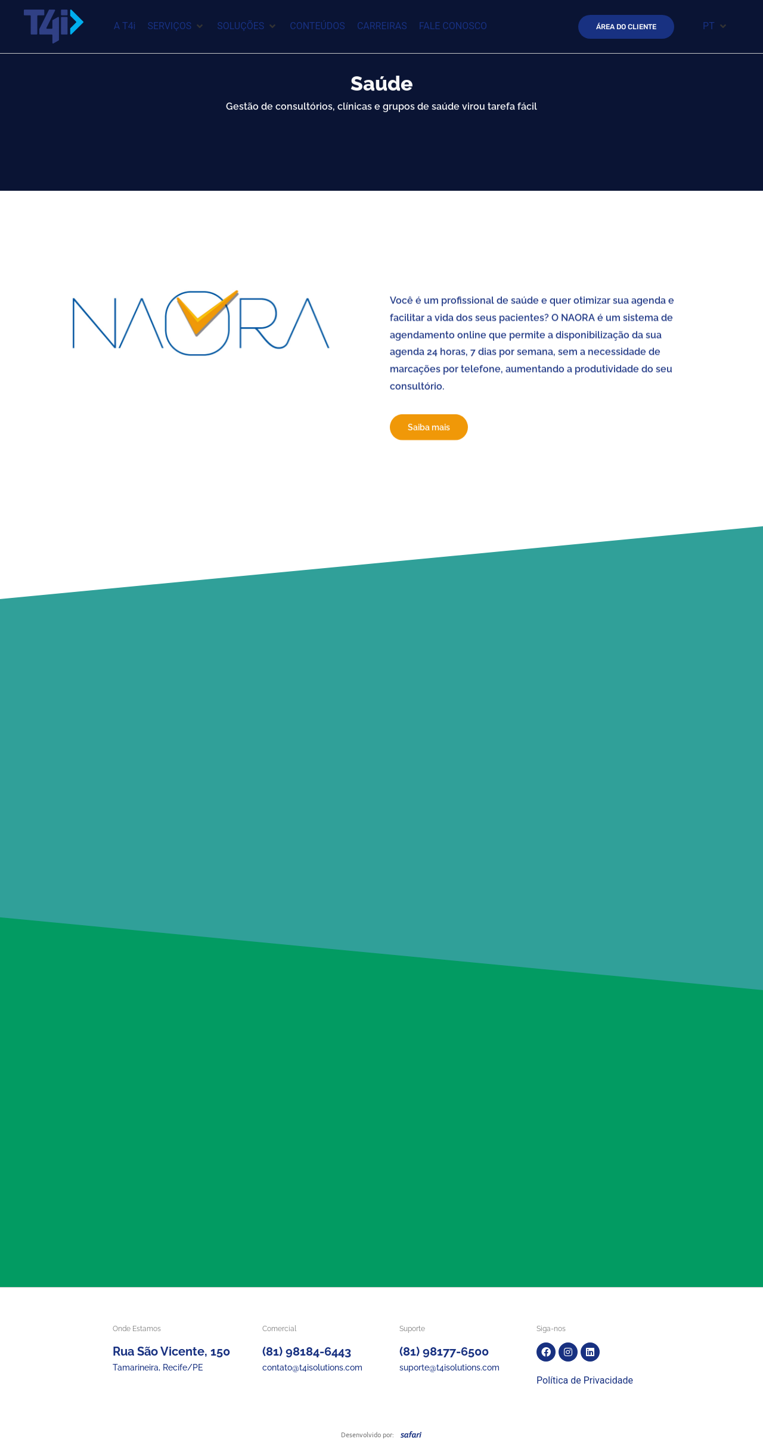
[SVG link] (411, 1434)
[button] (176, 26)
